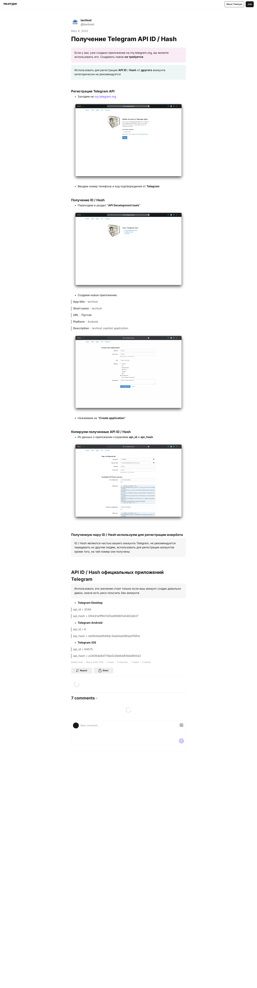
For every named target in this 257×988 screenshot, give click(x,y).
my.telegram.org (105, 96)
